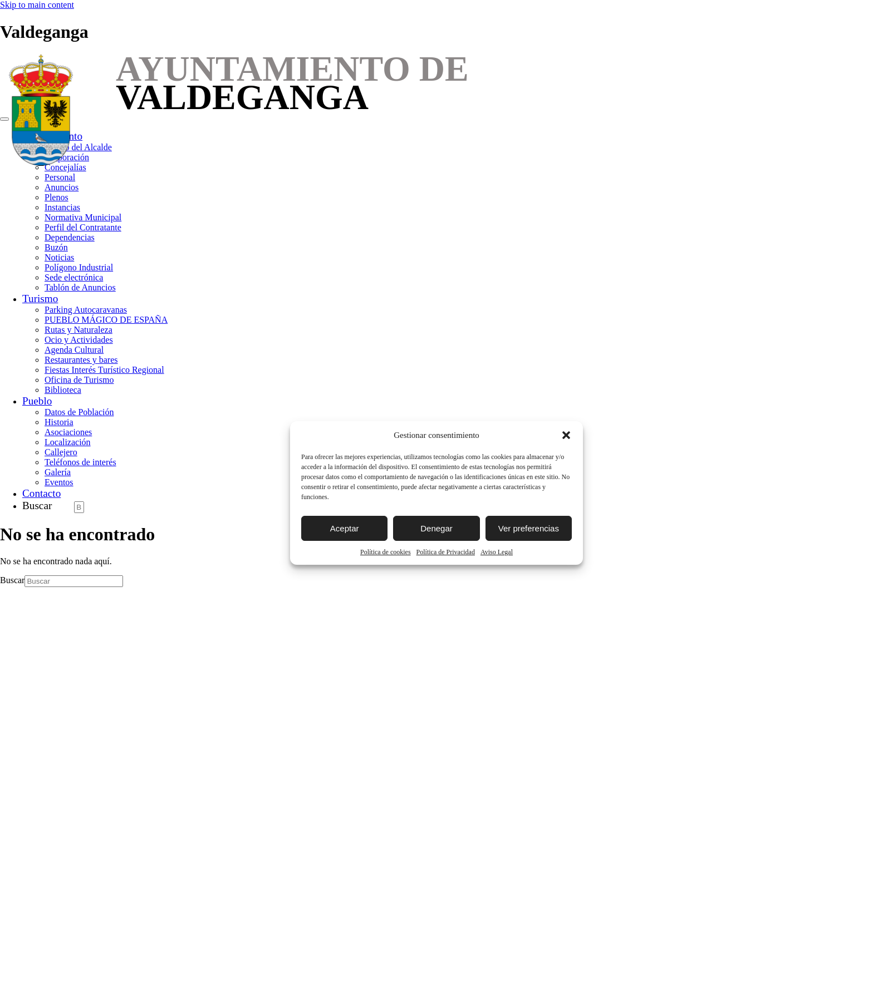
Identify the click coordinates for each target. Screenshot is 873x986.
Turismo (40, 298)
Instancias (62, 207)
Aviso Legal (496, 552)
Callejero (61, 452)
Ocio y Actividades (79, 339)
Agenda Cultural (74, 349)
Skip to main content (37, 4)
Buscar (37, 505)
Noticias (59, 257)
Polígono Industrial (79, 267)
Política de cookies (385, 552)
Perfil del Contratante (83, 227)
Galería (58, 472)
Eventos (59, 482)
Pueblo (37, 401)
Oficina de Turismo (79, 379)
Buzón (56, 247)
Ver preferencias (528, 528)
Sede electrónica (74, 277)
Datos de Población (79, 412)
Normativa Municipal (83, 217)
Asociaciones (68, 432)
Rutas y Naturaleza (78, 329)
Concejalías (65, 167)
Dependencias (70, 237)
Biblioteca (63, 390)
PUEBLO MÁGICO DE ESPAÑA (106, 319)
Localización (68, 442)
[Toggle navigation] (4, 119)
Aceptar (344, 528)
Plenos (56, 197)
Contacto (41, 493)
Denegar (436, 528)
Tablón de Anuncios (80, 287)
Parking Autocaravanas (86, 309)
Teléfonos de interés (80, 462)
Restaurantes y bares (81, 359)
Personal (60, 177)
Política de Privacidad (445, 552)
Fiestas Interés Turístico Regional (104, 369)
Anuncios (62, 187)
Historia (59, 422)
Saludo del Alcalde (78, 147)
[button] (566, 435)
